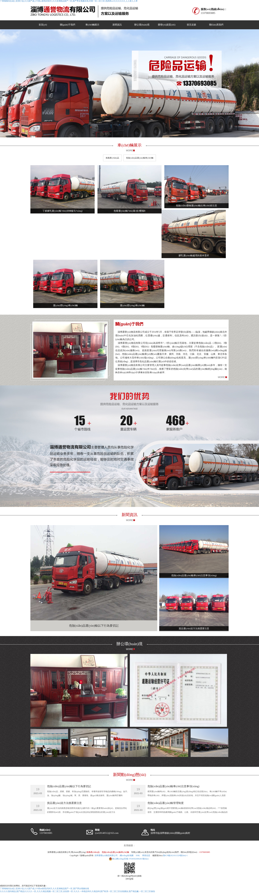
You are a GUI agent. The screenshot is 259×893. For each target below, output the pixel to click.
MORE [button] (221, 377)
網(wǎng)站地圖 (127, 855)
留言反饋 (191, 24)
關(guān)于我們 (67, 24)
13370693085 (204, 852)
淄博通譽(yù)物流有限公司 (106, 855)
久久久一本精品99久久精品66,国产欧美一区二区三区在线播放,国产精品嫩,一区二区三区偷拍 (114, 891)
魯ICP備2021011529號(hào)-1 (175, 855)
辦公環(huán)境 (142, 24)
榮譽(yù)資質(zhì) (166, 24)
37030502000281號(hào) (128, 859)
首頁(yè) (43, 24)
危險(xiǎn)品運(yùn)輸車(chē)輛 (139, 158)
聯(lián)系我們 (216, 24)
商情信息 (146, 855)
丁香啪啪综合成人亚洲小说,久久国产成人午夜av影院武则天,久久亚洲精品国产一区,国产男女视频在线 (44, 888)
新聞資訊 (117, 24)
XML (138, 855)
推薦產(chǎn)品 (112, 158)
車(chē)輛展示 (92, 24)
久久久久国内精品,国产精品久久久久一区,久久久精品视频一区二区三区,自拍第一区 (36, 891)
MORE (129, 150)
